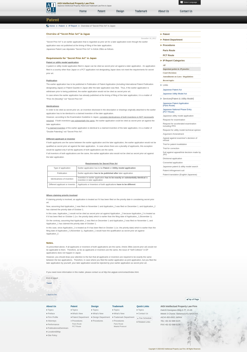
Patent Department (172, 39)
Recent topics (168, 80)
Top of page (193, 299)
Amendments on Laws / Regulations (178, 76)
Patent (102, 11)
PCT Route (168, 55)
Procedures (98, 321)
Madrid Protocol (120, 326)
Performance (53, 324)
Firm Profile (53, 317)
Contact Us (186, 11)
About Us (163, 11)
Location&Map (54, 332)
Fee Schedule (145, 318)
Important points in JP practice (176, 69)
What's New (77, 313)
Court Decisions (169, 73)
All (164, 65)
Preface (51, 313)
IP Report (73, 26)
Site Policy (52, 335)
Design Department (101, 317)
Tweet (49, 283)
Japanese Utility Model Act (175, 93)
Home (83, 11)
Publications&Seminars (58, 328)
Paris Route (169, 50)
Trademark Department (124, 317)
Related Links (144, 322)
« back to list (51, 295)
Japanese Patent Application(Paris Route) (176, 104)
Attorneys (52, 321)
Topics (51, 310)
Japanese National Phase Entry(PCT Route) (177, 110)
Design (120, 11)
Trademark (141, 11)
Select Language (190, 2)
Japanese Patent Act (172, 90)
